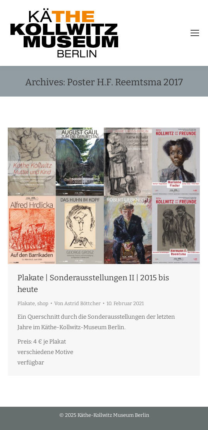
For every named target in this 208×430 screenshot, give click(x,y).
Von (77, 303)
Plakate (26, 303)
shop (42, 303)
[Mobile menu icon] (194, 33)
